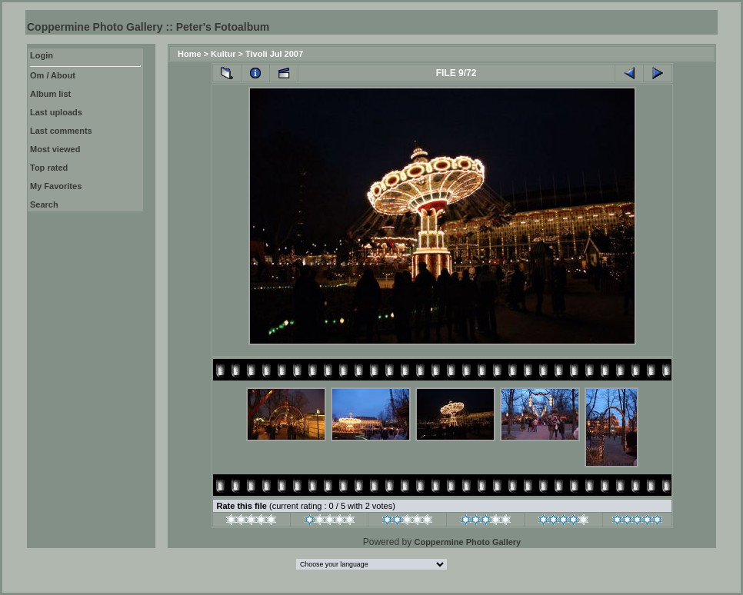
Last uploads (56, 112)
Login (41, 55)
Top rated (49, 167)
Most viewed (55, 149)
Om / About (52, 75)
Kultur (223, 53)
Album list (50, 93)
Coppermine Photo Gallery (467, 542)
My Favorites (56, 186)
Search (44, 204)
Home (190, 53)
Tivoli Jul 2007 (274, 53)
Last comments (61, 130)
